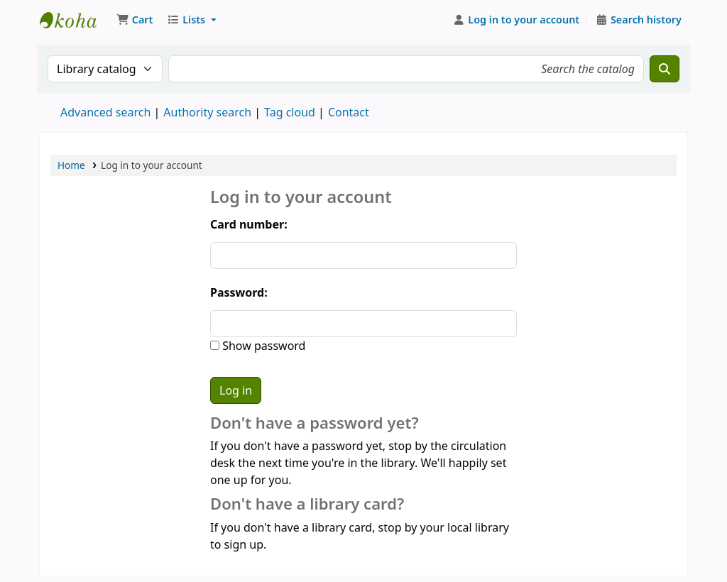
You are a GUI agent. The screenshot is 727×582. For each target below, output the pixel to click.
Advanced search (105, 112)
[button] (134, 19)
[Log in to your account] (516, 19)
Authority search (207, 112)
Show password (262, 345)
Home (71, 165)
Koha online (75, 20)
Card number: (249, 224)
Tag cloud (289, 112)
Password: (239, 292)
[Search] (664, 68)
